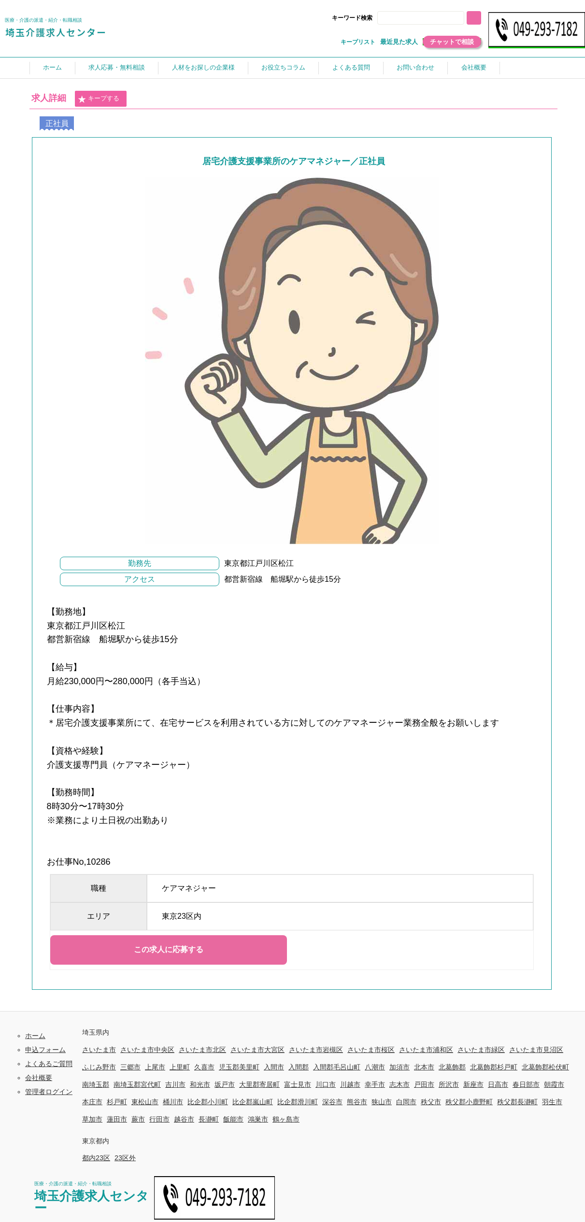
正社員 (57, 123)
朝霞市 (554, 1084)
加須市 (399, 1067)
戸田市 (424, 1084)
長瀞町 (209, 1119)
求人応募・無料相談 (116, 67)
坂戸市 (224, 1084)
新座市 (473, 1084)
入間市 (274, 1067)
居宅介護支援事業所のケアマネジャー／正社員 (293, 161)
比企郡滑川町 (297, 1102)
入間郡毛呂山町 (336, 1067)
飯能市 (233, 1119)
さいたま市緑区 (481, 1049)
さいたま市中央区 (147, 1049)
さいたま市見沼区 (536, 1049)
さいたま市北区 (202, 1049)
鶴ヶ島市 (286, 1119)
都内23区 (96, 1158)
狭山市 (381, 1102)
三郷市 (130, 1067)
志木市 (399, 1084)
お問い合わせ (415, 67)
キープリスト (358, 42)
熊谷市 (357, 1102)
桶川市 (173, 1102)
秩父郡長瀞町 (517, 1102)
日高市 (498, 1084)
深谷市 (332, 1102)
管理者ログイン (48, 1092)
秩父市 (431, 1102)
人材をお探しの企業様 (203, 67)
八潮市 (375, 1067)
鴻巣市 (258, 1119)
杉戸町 (117, 1102)
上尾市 (155, 1067)
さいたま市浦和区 (426, 1049)
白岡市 (406, 1102)
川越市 (350, 1084)
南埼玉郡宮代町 (137, 1084)
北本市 (424, 1067)
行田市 (159, 1119)
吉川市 (175, 1084)
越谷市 (184, 1119)
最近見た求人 (399, 41)
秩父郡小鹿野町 (469, 1102)
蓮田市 (117, 1119)
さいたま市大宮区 (257, 1049)
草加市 (92, 1119)
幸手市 (375, 1084)
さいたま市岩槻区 (316, 1049)
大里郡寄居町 (259, 1084)
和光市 (200, 1084)
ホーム (52, 67)
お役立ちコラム (283, 67)
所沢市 (449, 1084)
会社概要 (473, 67)
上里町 (180, 1067)
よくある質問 (351, 67)
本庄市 (92, 1102)
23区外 (125, 1158)
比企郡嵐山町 (252, 1102)
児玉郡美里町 (239, 1067)
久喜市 (204, 1067)
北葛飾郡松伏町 (545, 1067)
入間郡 (298, 1067)
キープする (98, 99)
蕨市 (138, 1119)
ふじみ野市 (99, 1067)
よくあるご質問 (48, 1063)
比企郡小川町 (207, 1102)
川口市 (325, 1084)
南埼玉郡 (95, 1084)
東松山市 (144, 1102)
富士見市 (297, 1084)
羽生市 (552, 1102)
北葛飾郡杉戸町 (493, 1067)
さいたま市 (99, 1049)
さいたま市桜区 (371, 1049)
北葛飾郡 (452, 1067)
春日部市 (526, 1084)
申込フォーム (45, 1049)
